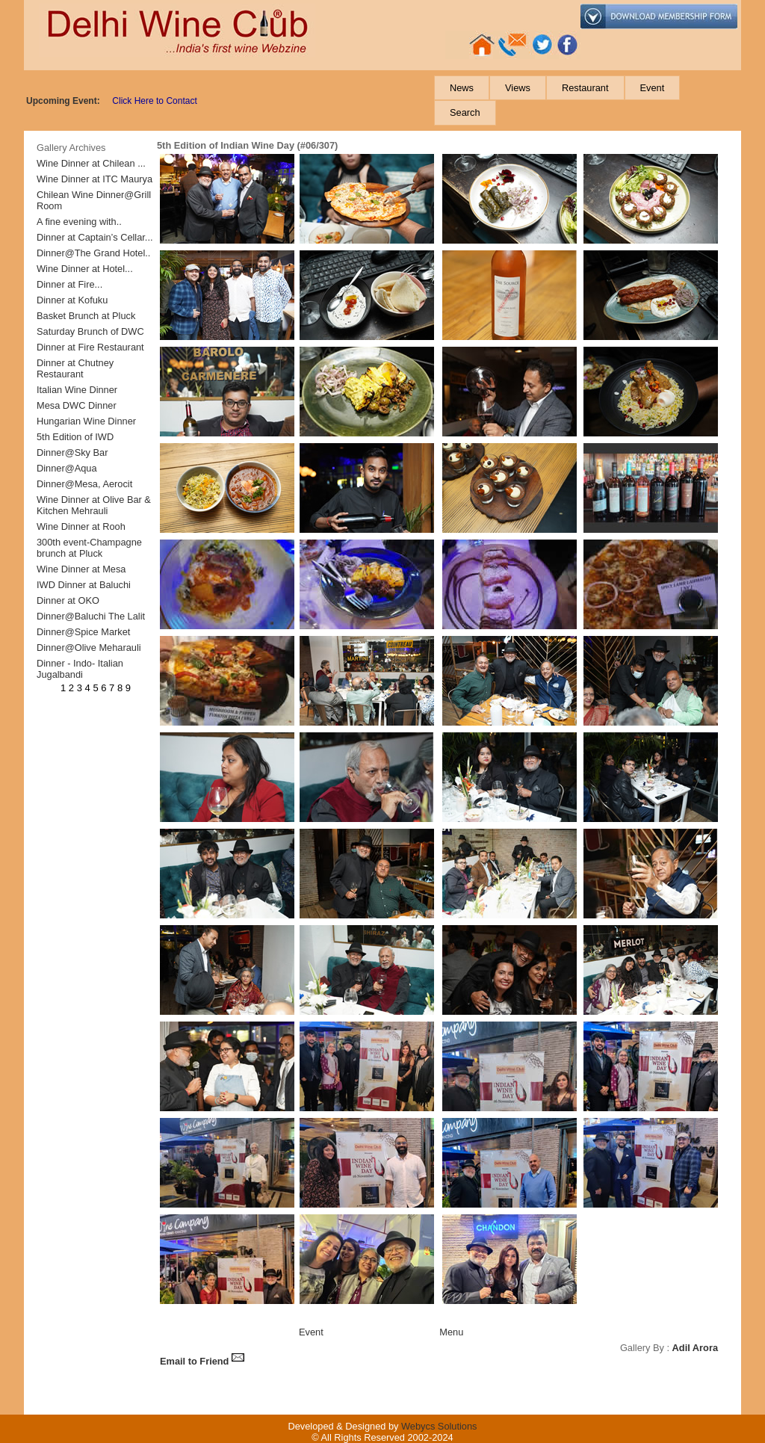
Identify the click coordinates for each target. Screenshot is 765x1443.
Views (517, 87)
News (462, 87)
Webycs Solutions (439, 1426)
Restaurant (585, 87)
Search (465, 112)
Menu (451, 1332)
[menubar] (586, 100)
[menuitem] (461, 87)
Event (652, 87)
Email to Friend (202, 1361)
